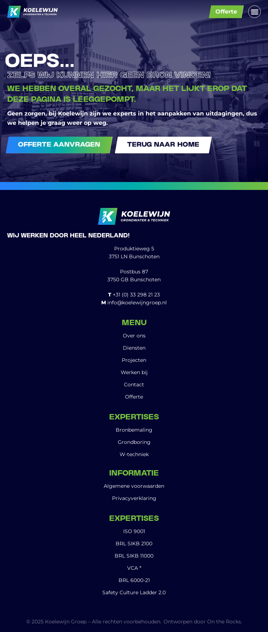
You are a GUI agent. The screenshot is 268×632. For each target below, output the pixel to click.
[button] (254, 11)
